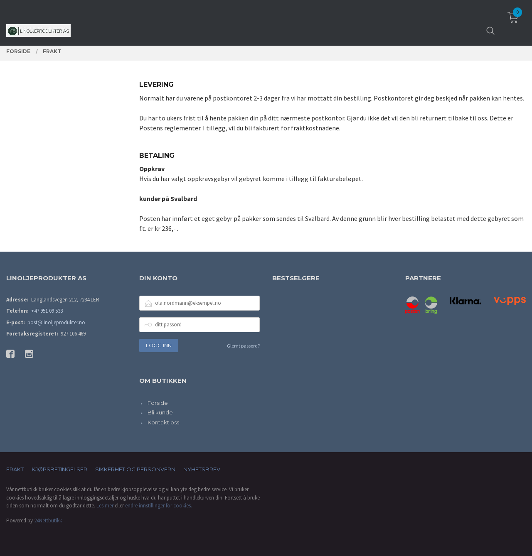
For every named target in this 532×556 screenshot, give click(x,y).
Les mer (104, 505)
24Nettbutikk (48, 520)
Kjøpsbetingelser (59, 469)
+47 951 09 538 (47, 310)
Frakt (15, 469)
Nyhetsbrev (201, 469)
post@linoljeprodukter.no (56, 322)
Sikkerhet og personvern (135, 469)
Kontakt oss (163, 422)
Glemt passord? (243, 346)
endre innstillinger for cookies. (158, 505)
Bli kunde (160, 412)
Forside (158, 402)
